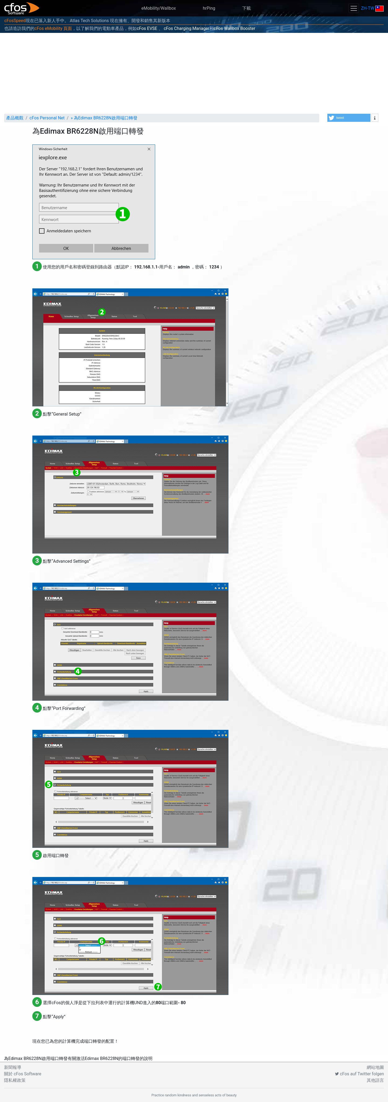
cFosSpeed (15, 20)
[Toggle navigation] (353, 8)
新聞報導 (12, 1067)
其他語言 (375, 1080)
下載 (246, 8)
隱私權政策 (15, 1080)
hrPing (209, 8)
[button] (348, 118)
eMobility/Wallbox (158, 8)
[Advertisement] (194, 73)
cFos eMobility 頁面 (53, 28)
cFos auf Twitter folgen (359, 1073)
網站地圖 (375, 1067)
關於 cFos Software (22, 1073)
